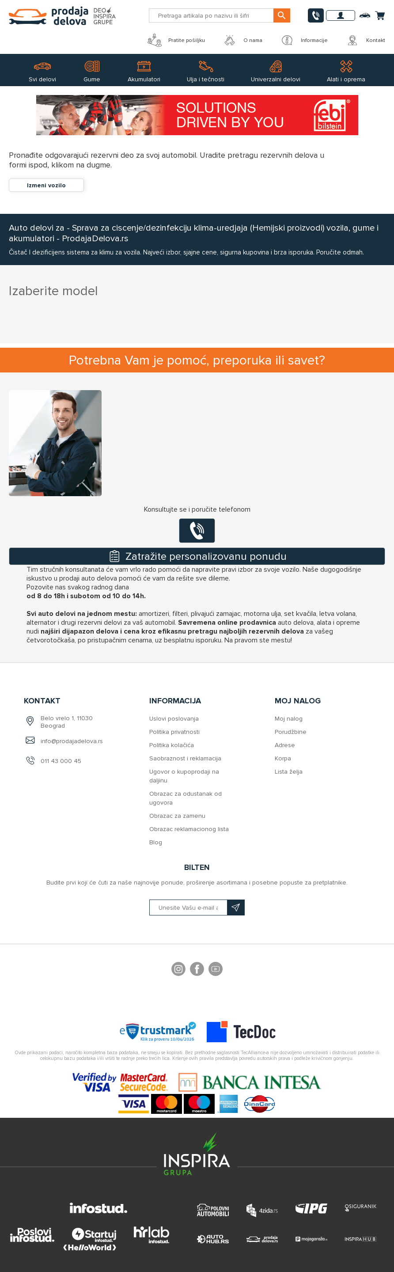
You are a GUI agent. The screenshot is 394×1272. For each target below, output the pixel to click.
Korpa (283, 758)
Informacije (304, 40)
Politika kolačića (171, 745)
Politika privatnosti (174, 732)
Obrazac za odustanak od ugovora (185, 798)
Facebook (197, 970)
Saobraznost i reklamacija (185, 758)
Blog (155, 842)
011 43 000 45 (61, 761)
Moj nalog (289, 718)
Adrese (285, 745)
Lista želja (289, 771)
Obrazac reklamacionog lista (189, 829)
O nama (242, 40)
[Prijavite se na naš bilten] (197, 907)
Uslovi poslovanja (174, 718)
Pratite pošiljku (176, 40)
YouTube (215, 970)
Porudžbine (291, 732)
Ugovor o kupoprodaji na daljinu (184, 776)
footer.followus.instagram (178, 970)
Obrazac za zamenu (177, 816)
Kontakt (365, 40)
